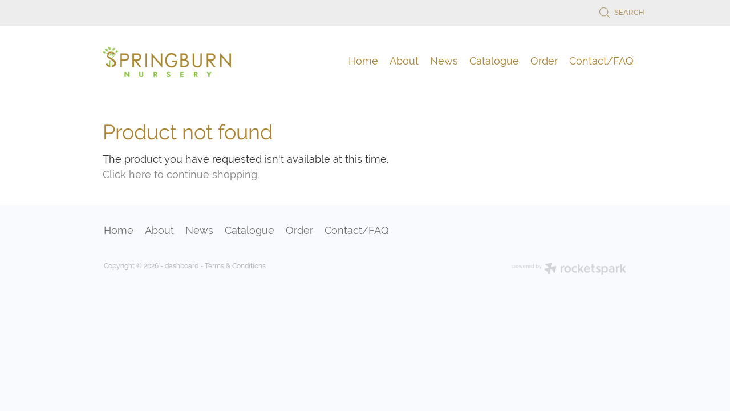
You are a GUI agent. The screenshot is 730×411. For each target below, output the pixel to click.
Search (621, 12)
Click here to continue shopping (180, 174)
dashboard (181, 266)
